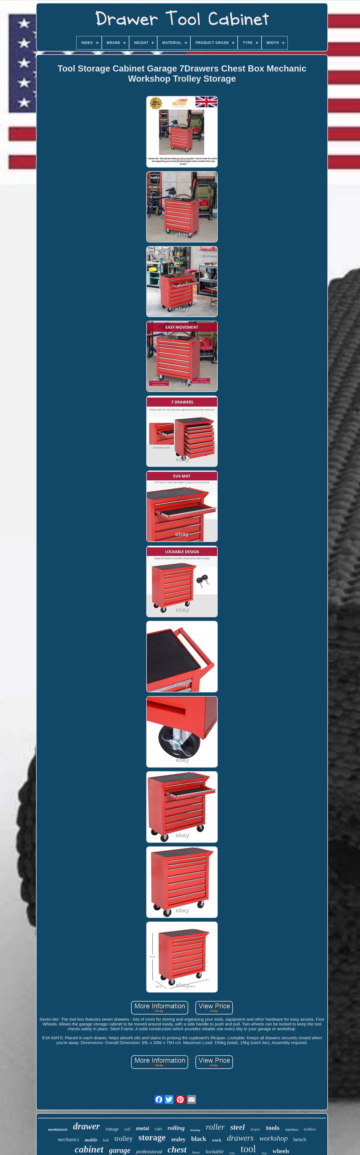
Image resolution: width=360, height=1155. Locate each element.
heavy (196, 1152)
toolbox (310, 1129)
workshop (273, 1138)
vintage (112, 1129)
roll (127, 1129)
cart (158, 1128)
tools (273, 1127)
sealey (178, 1139)
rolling (176, 1127)
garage (120, 1150)
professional (149, 1151)
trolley (123, 1138)
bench (299, 1139)
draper (255, 1129)
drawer (86, 1126)
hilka (232, 1153)
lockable (215, 1151)
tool (248, 1148)
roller (215, 1126)
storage (151, 1137)
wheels (281, 1151)
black (198, 1138)
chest (177, 1149)
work (216, 1140)
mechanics (68, 1139)
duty (264, 1153)
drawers (240, 1137)
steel (237, 1127)
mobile (91, 1140)
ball (106, 1140)
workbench (58, 1129)
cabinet (89, 1149)
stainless (291, 1130)
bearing (195, 1130)
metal (142, 1128)
